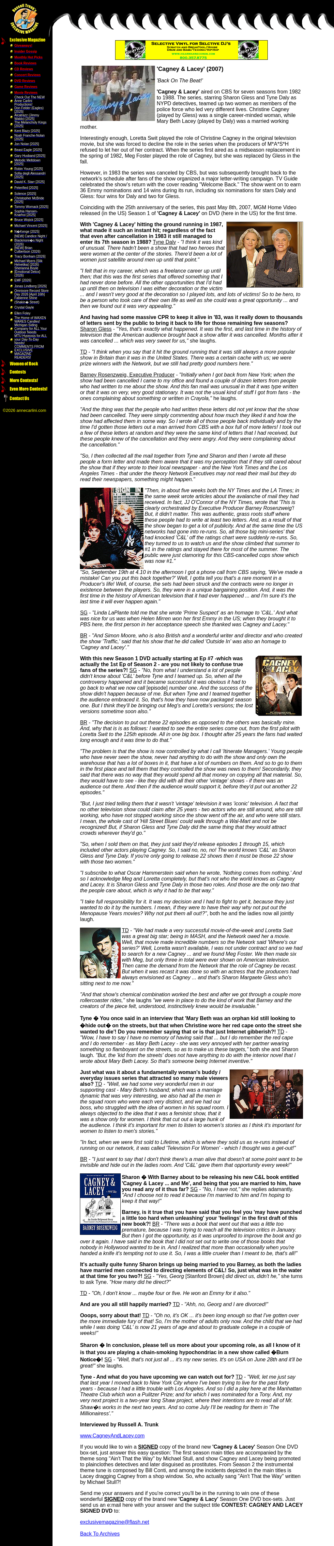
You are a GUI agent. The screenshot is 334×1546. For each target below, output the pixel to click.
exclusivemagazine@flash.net (114, 1522)
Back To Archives (100, 1534)
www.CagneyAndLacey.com (112, 1435)
